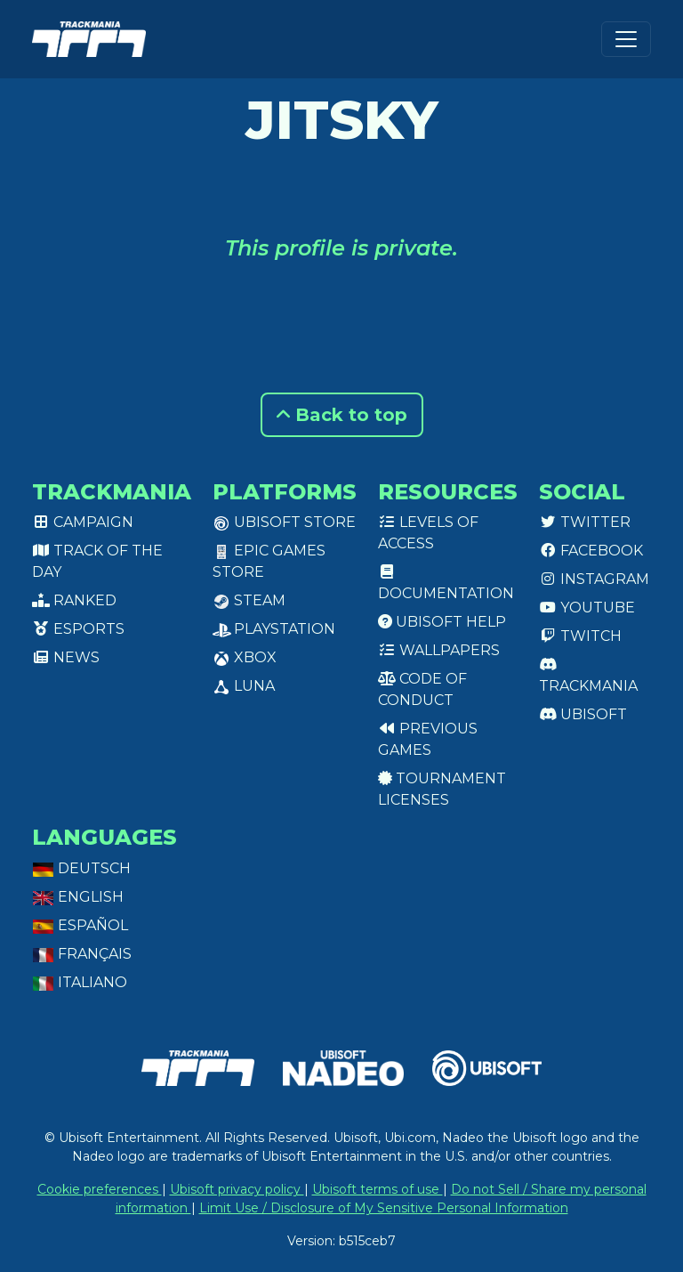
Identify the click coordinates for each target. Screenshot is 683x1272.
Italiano (79, 982)
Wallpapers (439, 650)
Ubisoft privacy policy (237, 1189)
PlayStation (274, 628)
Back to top (342, 414)
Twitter (585, 522)
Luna (244, 685)
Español (80, 925)
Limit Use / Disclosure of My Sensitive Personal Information (383, 1208)
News (66, 657)
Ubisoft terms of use (377, 1189)
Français (82, 953)
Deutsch (81, 868)
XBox (245, 657)
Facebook (591, 550)
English (78, 896)
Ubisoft (583, 714)
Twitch (580, 636)
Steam (249, 600)
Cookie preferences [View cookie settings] (99, 1189)
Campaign (82, 522)
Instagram (594, 579)
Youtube (587, 607)
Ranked (74, 600)
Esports (78, 628)
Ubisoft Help (442, 621)
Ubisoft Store (284, 522)
